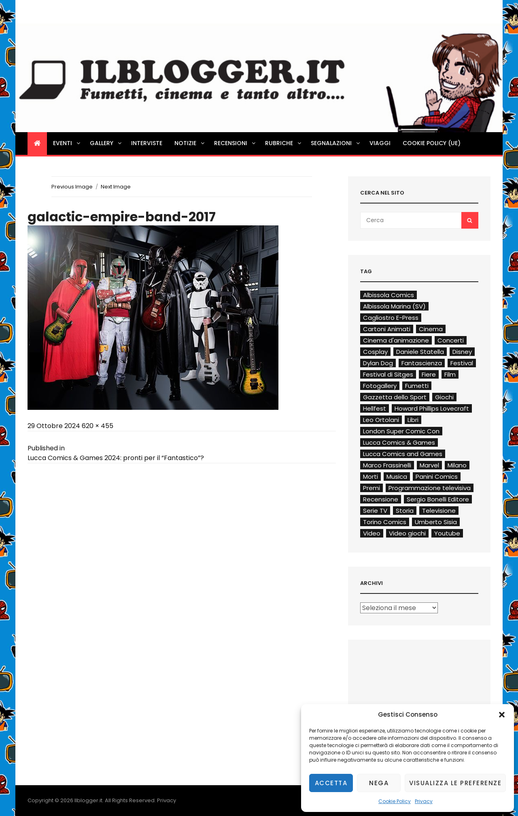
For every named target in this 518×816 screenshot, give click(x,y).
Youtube (447, 533)
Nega (378, 783)
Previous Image (72, 187)
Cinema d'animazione (396, 340)
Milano (457, 465)
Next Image (116, 187)
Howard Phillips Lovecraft (432, 408)
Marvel (429, 465)
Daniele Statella (420, 351)
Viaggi (380, 143)
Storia (405, 510)
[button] (502, 715)
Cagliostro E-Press (390, 317)
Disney (462, 351)
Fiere (429, 374)
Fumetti (417, 385)
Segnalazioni (336, 143)
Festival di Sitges (388, 374)
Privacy (424, 801)
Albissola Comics (388, 295)
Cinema (431, 329)
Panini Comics (437, 476)
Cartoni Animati (386, 329)
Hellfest (374, 408)
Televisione (439, 510)
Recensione (380, 499)
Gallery (106, 143)
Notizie (190, 143)
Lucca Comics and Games (402, 454)
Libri (413, 419)
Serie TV (375, 510)
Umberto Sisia (436, 522)
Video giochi (407, 533)
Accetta (331, 783)
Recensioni (235, 143)
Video (371, 533)
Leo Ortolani (381, 419)
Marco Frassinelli (387, 465)
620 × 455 (97, 425)
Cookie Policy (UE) (432, 143)
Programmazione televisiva (429, 488)
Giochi (444, 397)
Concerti (450, 340)
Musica (396, 476)
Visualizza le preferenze (455, 783)
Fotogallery (380, 385)
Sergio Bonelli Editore (438, 499)
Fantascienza (421, 363)
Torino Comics (384, 522)
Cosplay (375, 351)
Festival (461, 363)
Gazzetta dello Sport (395, 397)
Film (450, 374)
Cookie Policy (394, 801)
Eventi (67, 143)
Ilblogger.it (88, 800)
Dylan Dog (378, 363)
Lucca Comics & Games (399, 442)
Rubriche (283, 143)
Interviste (146, 143)
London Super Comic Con (401, 431)
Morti (370, 476)
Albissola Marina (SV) (394, 306)
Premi (371, 488)
